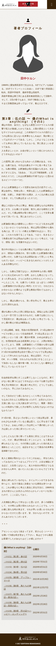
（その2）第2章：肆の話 (15, 562)
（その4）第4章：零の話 (15, 572)
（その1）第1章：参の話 (15, 556)
